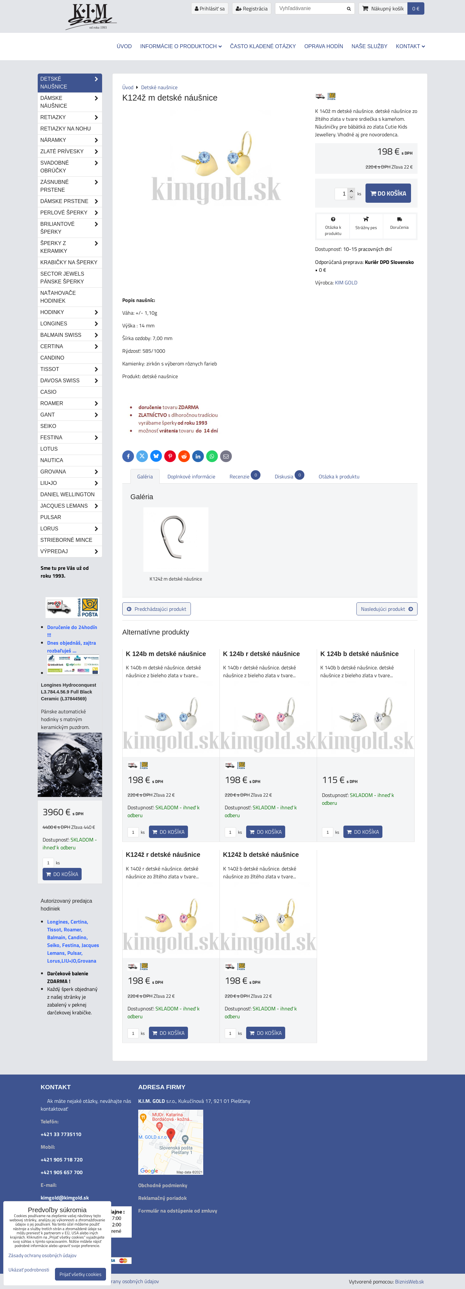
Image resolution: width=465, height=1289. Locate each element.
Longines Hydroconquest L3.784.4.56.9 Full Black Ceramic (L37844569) (68, 691)
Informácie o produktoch (180, 46)
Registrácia (252, 8)
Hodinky (71, 312)
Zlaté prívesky (71, 151)
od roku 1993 (98, 27)
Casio (48, 392)
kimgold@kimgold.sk (65, 1197)
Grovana (71, 471)
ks (136, 832)
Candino (52, 358)
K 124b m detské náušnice (166, 653)
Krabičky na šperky (69, 262)
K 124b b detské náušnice (359, 653)
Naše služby (369, 46)
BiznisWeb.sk (409, 1281)
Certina (71, 346)
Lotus (49, 449)
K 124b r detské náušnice (261, 653)
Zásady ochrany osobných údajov (122, 1281)
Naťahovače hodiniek (58, 297)
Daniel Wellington (67, 494)
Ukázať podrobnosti (28, 1270)
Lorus (71, 528)
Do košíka (388, 193)
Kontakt (410, 46)
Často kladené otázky (263, 46)
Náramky (71, 140)
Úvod (124, 46)
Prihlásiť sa (210, 8)
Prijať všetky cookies (80, 1274)
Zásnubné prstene (71, 186)
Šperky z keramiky (71, 247)
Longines (71, 323)
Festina (71, 437)
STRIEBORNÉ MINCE (66, 540)
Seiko (48, 426)
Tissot (71, 369)
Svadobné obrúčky (71, 167)
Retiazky (71, 117)
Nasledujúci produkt (387, 609)
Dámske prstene (71, 201)
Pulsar (50, 517)
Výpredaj (71, 551)
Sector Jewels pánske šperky (62, 277)
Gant (71, 414)
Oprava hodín (323, 46)
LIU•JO (71, 483)
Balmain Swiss (71, 335)
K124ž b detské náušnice (261, 854)
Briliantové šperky (71, 228)
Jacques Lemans (71, 506)
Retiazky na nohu (65, 128)
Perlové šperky (71, 212)
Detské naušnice (71, 83)
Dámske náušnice (71, 102)
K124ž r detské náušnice (163, 854)
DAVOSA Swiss (71, 380)
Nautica (51, 460)
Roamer (71, 403)
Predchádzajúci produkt (156, 609)
